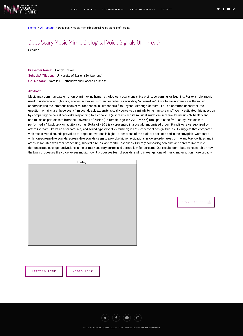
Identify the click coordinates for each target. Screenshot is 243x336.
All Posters (47, 27)
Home (32, 27)
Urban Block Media (151, 328)
